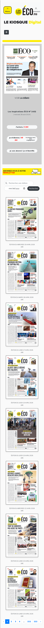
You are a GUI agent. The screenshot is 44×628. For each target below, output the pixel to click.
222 (35, 621)
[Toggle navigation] (6, 32)
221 (29, 621)
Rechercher (33, 188)
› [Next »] (40, 621)
